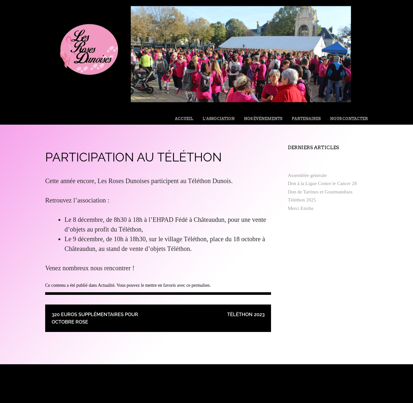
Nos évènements (263, 118)
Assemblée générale (307, 175)
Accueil (184, 118)
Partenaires (306, 118)
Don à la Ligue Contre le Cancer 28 (322, 183)
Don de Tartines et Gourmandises (320, 191)
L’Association (219, 118)
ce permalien (198, 285)
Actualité (106, 285)
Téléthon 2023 (246, 314)
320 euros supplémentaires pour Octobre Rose (95, 318)
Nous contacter (349, 118)
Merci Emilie (301, 208)
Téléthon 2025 (302, 199)
